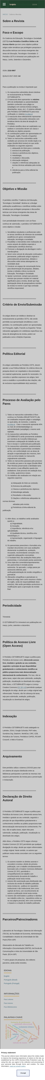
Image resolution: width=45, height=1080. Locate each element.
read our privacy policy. (18, 1066)
